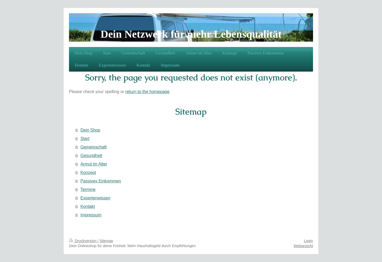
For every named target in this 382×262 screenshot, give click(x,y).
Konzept (88, 172)
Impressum (90, 215)
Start (84, 138)
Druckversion (83, 241)
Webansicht (303, 246)
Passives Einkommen (100, 181)
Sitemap (106, 241)
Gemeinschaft (93, 147)
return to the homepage (147, 91)
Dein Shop (90, 130)
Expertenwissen (95, 198)
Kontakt (87, 206)
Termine (88, 189)
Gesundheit (91, 155)
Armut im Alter (93, 164)
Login (308, 241)
